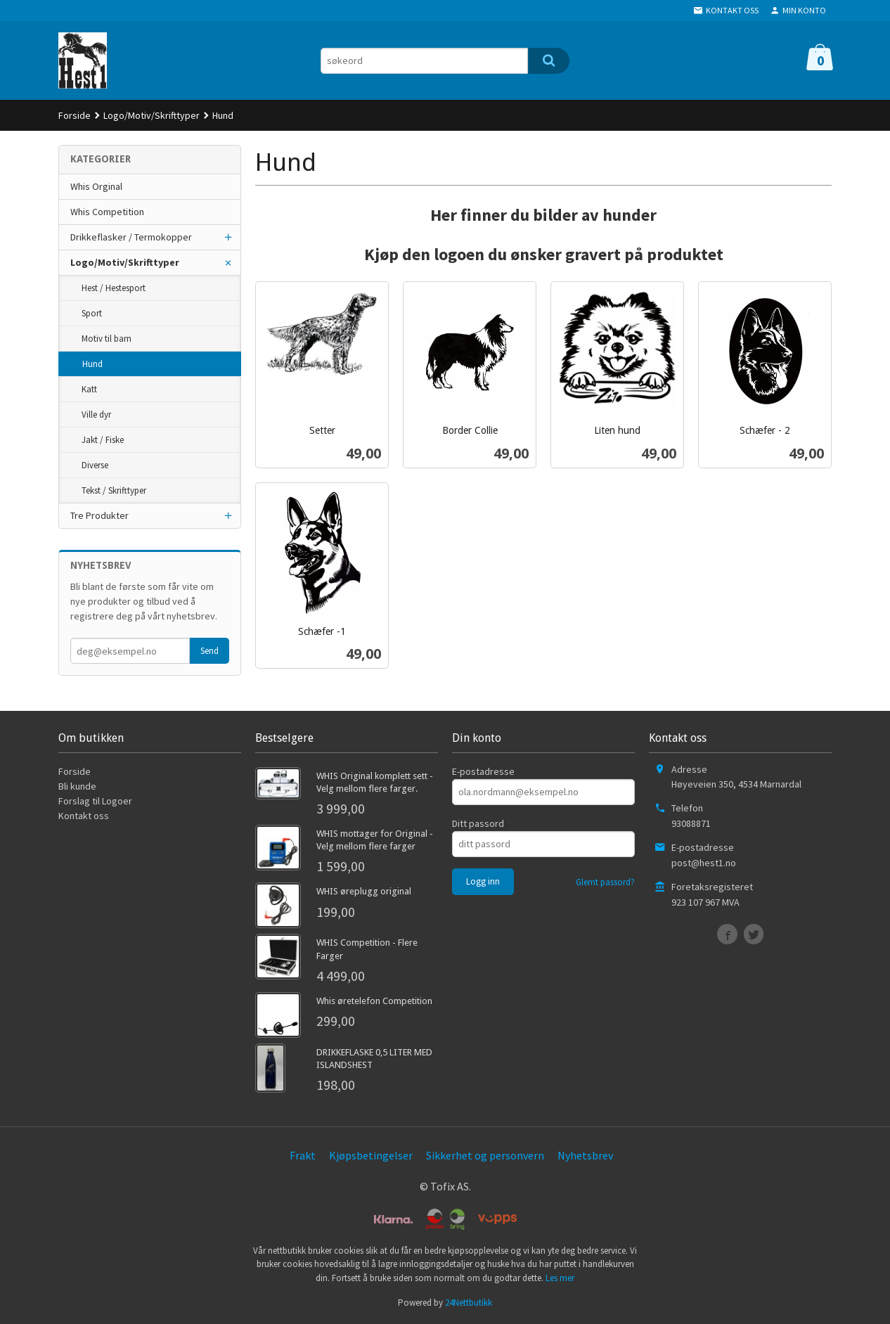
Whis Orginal (96, 186)
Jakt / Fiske (103, 440)
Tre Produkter (99, 515)
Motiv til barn (106, 339)
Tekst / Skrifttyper (114, 490)
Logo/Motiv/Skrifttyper (124, 262)
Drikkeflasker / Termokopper (131, 237)
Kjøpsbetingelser (371, 1155)
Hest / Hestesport (114, 288)
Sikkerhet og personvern (485, 1155)
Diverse (95, 465)
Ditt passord (478, 823)
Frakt (303, 1155)
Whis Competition (107, 211)
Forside (74, 115)
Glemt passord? (605, 882)
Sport (92, 313)
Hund (92, 364)
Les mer (560, 1278)
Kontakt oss (83, 815)
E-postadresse (483, 771)
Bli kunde (77, 786)
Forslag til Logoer (95, 801)
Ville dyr (96, 414)
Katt (89, 389)
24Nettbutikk (468, 1303)
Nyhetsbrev (585, 1155)
